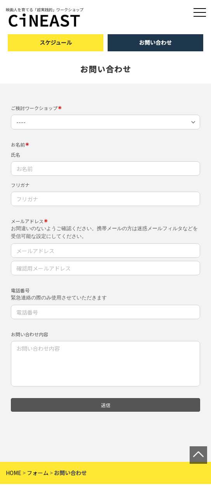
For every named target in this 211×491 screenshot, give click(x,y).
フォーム (38, 470)
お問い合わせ (155, 42)
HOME (13, 470)
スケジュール (56, 42)
